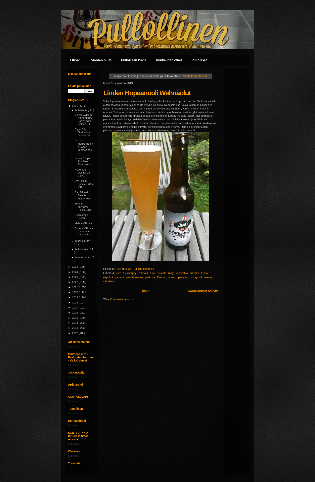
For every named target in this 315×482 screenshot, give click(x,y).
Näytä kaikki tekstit (195, 76)
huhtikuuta (81, 110)
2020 (75, 292)
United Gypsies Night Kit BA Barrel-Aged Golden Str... (83, 119)
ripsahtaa (182, 277)
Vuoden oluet (101, 60)
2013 (75, 327)
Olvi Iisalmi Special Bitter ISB (84, 184)
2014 (75, 322)
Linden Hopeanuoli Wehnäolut (147, 93)
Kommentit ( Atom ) (121, 299)
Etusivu (76, 60)
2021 (75, 287)
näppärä (108, 277)
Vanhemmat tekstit (203, 291)
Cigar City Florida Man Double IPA (83, 132)
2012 (75, 333)
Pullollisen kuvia (133, 60)
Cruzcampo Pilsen (81, 216)
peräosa (150, 277)
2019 (75, 297)
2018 (75, 302)
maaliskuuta (82, 240)
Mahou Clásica (83, 223)
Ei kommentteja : (144, 268)
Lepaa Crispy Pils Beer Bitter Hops (82, 161)
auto (119, 273)
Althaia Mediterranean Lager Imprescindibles (84, 146)
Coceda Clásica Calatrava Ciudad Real (84, 231)
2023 (75, 277)
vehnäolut (109, 281)
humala (162, 273)
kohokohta (182, 273)
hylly (171, 273)
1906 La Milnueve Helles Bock (83, 206)
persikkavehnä (135, 277)
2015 (75, 317)
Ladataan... (74, 78)
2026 (75, 105)
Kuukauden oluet (169, 60)
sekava (208, 277)
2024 (75, 272)
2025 (75, 266)
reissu (171, 277)
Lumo (204, 273)
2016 (75, 312)
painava (120, 277)
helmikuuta (82, 249)
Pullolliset (199, 60)
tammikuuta (82, 257)
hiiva (153, 273)
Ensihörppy (130, 273)
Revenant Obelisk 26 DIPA (82, 172)
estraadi (144, 273)
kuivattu (195, 273)
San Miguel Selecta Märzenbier (83, 195)
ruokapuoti (196, 277)
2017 (75, 307)
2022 (75, 282)
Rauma (161, 277)
